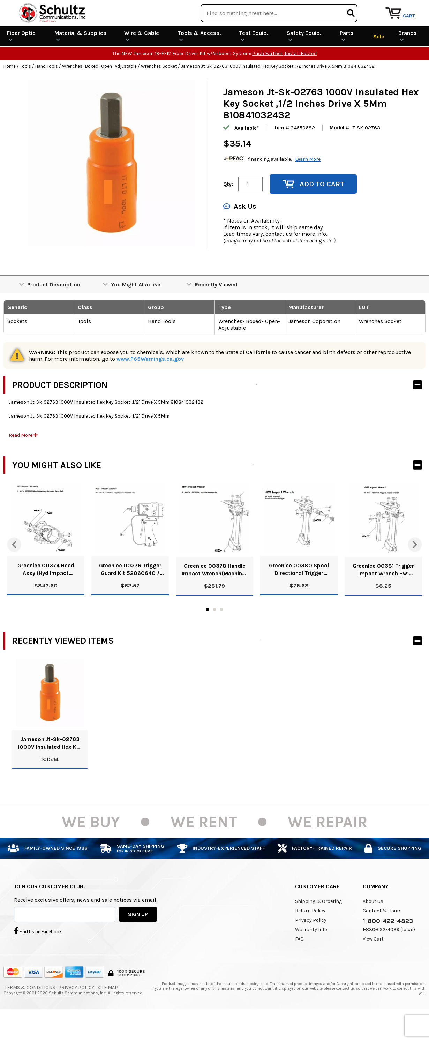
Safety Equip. (304, 61)
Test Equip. (253, 61)
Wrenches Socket (159, 91)
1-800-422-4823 (388, 946)
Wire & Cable (141, 61)
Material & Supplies (80, 61)
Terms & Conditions (30, 1013)
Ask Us (239, 232)
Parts (347, 61)
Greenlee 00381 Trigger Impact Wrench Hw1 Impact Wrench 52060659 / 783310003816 (383, 594)
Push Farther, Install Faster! (284, 79)
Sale (378, 61)
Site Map (107, 1013)
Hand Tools (46, 91)
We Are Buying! (291, 9)
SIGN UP (138, 939)
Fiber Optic (21, 61)
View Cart (373, 964)
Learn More (308, 184)
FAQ (299, 964)
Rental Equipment (349, 9)
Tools (25, 91)
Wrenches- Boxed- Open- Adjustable (99, 91)
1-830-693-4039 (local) (389, 955)
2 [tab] (214, 634)
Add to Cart (313, 209)
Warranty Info (311, 955)
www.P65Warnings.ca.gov (150, 384)
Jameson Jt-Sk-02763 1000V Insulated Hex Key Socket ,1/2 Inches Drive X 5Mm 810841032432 (50, 768)
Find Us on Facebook (38, 956)
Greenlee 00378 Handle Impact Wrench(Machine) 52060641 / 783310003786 (214, 594)
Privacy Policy (310, 945)
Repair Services (407, 9)
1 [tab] (207, 634)
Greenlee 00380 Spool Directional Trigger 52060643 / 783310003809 (299, 594)
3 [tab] (221, 634)
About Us (373, 926)
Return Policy (310, 936)
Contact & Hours (382, 936)
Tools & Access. (199, 61)
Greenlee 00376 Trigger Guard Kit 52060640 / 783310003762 (130, 594)
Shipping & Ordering (318, 926)
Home (9, 91)
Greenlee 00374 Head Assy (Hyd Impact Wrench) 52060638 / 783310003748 (45, 594)
